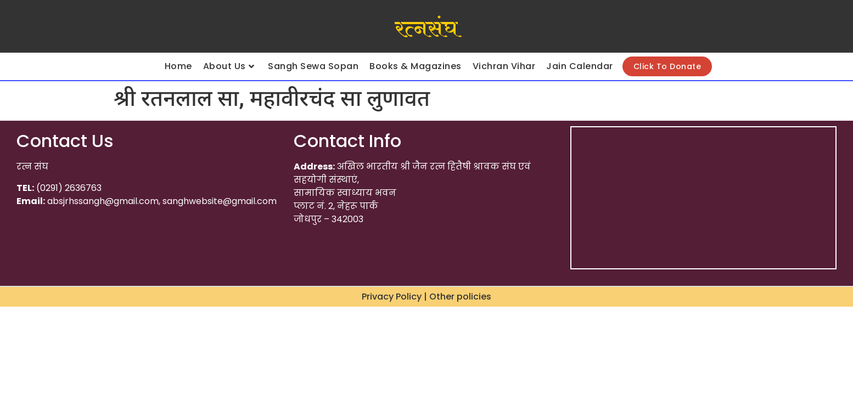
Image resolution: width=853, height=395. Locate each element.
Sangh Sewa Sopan (313, 66)
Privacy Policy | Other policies (426, 296)
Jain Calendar (579, 66)
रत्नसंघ (426, 29)
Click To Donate (667, 66)
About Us (229, 66)
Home (178, 66)
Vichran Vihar (504, 66)
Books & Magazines (415, 66)
